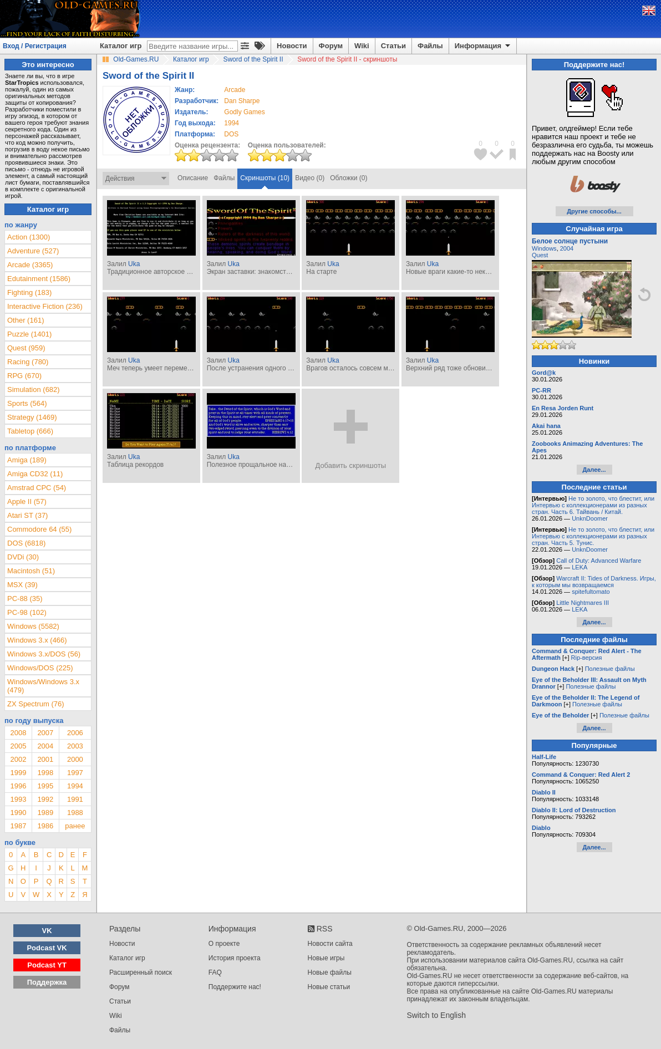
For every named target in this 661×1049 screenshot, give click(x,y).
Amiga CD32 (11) (35, 474)
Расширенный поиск (140, 972)
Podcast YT (47, 965)
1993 (18, 799)
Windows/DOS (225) (40, 668)
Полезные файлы (610, 668)
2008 (18, 733)
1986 (45, 826)
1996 (18, 786)
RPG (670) (24, 375)
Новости (292, 46)
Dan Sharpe (242, 101)
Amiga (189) (27, 460)
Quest (540, 255)
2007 (45, 733)
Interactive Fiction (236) (45, 306)
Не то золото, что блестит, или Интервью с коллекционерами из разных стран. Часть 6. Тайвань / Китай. (593, 505)
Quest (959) (26, 348)
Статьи (393, 46)
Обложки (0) (348, 178)
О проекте (224, 944)
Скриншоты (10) (264, 178)
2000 (75, 759)
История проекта (235, 958)
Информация (483, 46)
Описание (192, 178)
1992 (45, 799)
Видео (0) (309, 178)
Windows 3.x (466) (37, 640)
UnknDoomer (590, 518)
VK (47, 930)
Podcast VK (47, 948)
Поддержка (47, 982)
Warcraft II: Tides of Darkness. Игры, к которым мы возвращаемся (594, 581)
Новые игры (326, 958)
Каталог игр (120, 46)
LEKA (579, 567)
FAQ (215, 972)
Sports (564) (27, 403)
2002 (18, 759)
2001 (45, 759)
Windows (544, 248)
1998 (45, 772)
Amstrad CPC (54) (36, 487)
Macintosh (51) (31, 571)
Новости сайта (330, 944)
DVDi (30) (23, 557)
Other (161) (25, 320)
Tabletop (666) (30, 431)
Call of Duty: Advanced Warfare (598, 560)
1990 (18, 812)
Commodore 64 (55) (39, 529)
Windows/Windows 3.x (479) (43, 686)
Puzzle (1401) (29, 334)
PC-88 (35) (25, 598)
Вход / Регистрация (35, 46)
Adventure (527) (33, 251)
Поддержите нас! (235, 987)
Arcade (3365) (30, 265)
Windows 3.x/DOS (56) (43, 654)
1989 (45, 812)
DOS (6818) (26, 543)
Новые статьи (329, 987)
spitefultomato (590, 591)
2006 (75, 733)
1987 (18, 826)
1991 (75, 799)
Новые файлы (330, 972)
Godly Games (244, 112)
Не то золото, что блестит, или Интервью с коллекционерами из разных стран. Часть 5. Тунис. (593, 536)
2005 (18, 746)
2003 (75, 746)
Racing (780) (27, 362)
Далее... (594, 469)
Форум (331, 46)
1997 (75, 772)
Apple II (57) (27, 501)
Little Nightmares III (582, 602)
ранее (75, 826)
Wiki (361, 46)
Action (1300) (28, 237)
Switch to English (436, 1015)
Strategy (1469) (32, 417)
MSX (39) (22, 584)
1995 (45, 786)
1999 (18, 772)
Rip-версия (586, 657)
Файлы (430, 46)
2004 (45, 746)
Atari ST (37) (27, 515)
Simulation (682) (33, 389)
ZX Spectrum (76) (35, 704)
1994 (231, 123)
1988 (75, 812)
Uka (134, 264)
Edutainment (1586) (38, 278)
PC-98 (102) (27, 612)
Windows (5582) (33, 626)
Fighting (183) (29, 292)
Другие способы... (594, 211)
